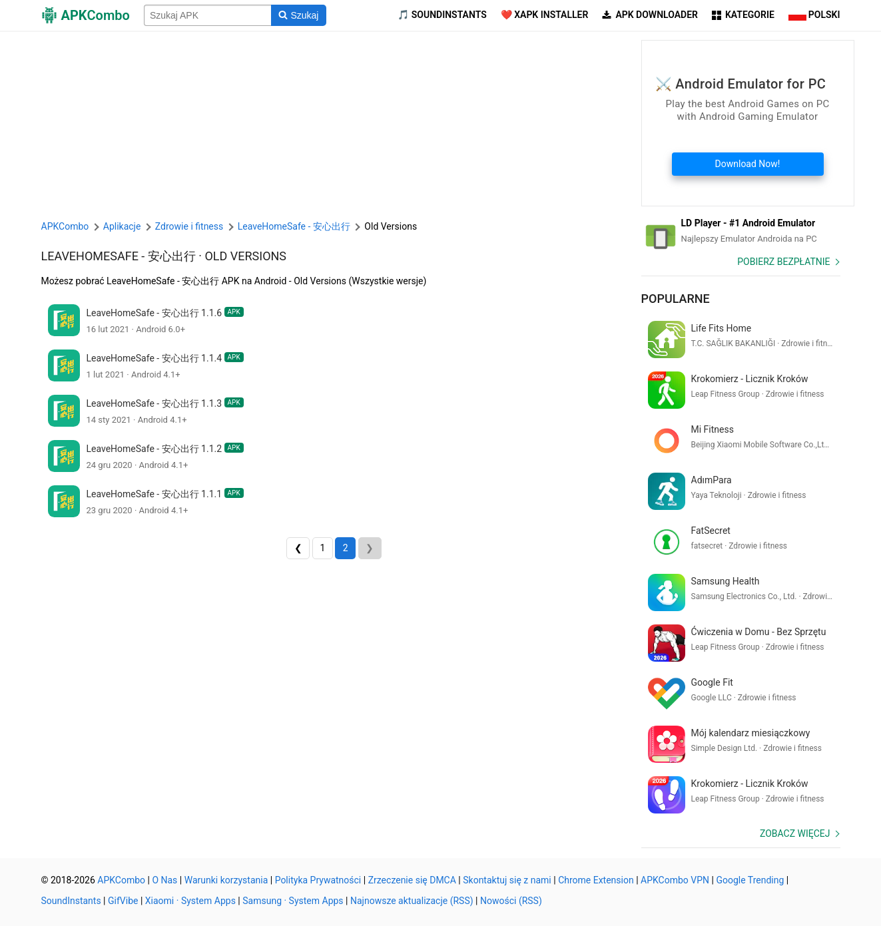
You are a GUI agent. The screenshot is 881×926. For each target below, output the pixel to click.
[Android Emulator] (740, 231)
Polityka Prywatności (318, 880)
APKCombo (65, 226)
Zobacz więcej (795, 833)
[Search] (298, 15)
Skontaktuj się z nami (507, 880)
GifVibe (123, 900)
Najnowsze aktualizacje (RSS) (411, 900)
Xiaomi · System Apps (190, 900)
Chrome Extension (596, 880)
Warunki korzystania (226, 880)
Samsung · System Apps (292, 900)
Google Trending (750, 880)
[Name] (208, 15)
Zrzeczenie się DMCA (412, 880)
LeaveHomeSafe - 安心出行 (118, 256)
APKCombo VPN (675, 880)
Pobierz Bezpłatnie (783, 261)
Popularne (675, 299)
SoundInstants (71, 900)
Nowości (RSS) (511, 900)
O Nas (164, 880)
